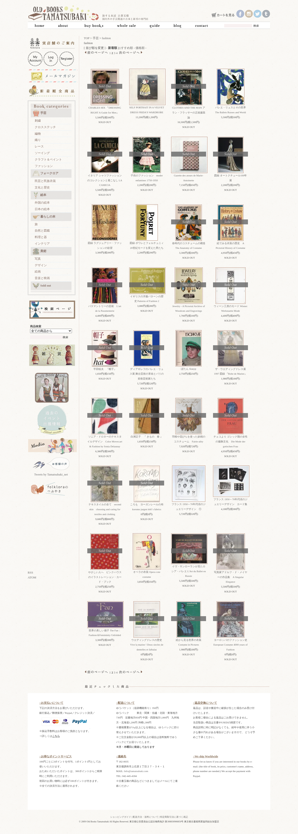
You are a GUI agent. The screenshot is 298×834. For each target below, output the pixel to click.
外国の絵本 (42, 202)
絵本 (39, 195)
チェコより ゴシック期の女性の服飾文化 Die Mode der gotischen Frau (230, 441)
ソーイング (42, 153)
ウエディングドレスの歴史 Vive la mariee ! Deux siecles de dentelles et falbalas (146, 645)
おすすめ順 (125, 48)
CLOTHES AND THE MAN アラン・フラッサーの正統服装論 (188, 112)
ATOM (32, 577)
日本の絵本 (42, 209)
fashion (106, 38)
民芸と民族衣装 (45, 181)
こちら (56, 736)
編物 (38, 133)
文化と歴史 (42, 187)
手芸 (39, 113)
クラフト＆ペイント (48, 159)
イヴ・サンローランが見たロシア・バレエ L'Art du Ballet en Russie (188, 571)
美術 (39, 251)
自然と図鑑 (42, 230)
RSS (30, 572)
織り (38, 140)
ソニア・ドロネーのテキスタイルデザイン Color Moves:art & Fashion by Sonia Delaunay (104, 441)
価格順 (140, 48)
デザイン (41, 265)
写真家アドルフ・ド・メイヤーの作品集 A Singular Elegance (230, 577)
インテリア (42, 243)
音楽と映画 (42, 278)
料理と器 (41, 237)
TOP (86, 38)
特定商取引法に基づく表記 (174, 817)
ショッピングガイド (120, 817)
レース (39, 146)
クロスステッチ (45, 127)
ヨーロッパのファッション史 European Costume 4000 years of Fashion (231, 645)
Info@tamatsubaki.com (136, 771)
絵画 (38, 271)
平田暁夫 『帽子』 (104, 369)
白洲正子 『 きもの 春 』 (147, 436)
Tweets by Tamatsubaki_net (51, 474)
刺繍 (38, 120)
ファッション (44, 166)
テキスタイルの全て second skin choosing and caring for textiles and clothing (104, 509)
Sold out (42, 285)
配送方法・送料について (145, 817)
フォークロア (45, 173)
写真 (38, 258)
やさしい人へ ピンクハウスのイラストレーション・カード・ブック (105, 577)
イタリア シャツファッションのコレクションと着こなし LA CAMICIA (104, 180)
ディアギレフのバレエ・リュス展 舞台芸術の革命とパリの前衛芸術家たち (147, 374)
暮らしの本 (44, 216)
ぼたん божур (188, 368)
